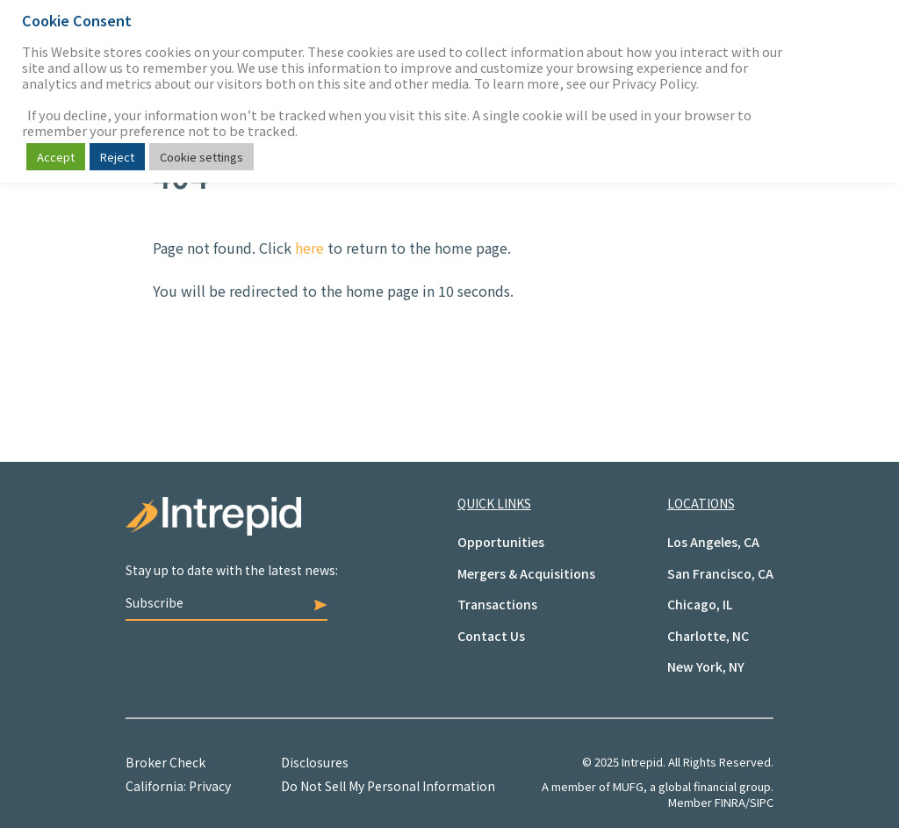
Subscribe (226, 602)
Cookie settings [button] (201, 156)
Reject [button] (117, 156)
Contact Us (491, 635)
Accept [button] (56, 156)
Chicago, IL (699, 604)
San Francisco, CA (720, 573)
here (309, 247)
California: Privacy (178, 786)
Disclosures (315, 762)
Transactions (497, 604)
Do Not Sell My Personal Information (388, 786)
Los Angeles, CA (713, 542)
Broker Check (165, 762)
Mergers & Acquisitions (526, 573)
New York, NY (705, 666)
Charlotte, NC (708, 635)
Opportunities (500, 542)
